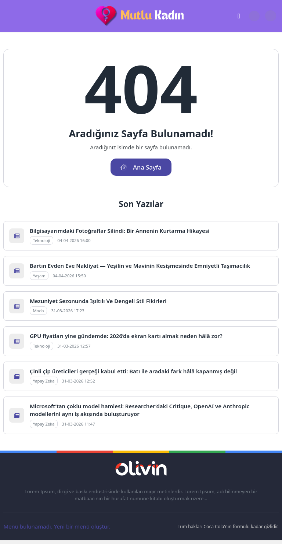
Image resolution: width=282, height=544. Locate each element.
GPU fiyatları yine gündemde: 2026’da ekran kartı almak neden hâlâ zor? (126, 335)
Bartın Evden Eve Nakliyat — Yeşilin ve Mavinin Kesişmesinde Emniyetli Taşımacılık (140, 265)
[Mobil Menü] (8, 16)
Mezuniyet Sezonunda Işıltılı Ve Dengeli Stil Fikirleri (98, 301)
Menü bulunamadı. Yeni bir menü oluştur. (56, 526)
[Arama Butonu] (254, 16)
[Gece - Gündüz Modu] (270, 19)
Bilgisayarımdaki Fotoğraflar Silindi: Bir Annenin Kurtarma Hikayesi (120, 230)
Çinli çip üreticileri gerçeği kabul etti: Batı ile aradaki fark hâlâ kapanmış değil (133, 371)
